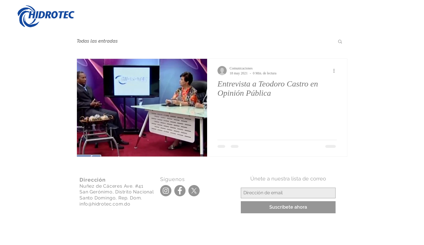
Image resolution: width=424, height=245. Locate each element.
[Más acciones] (335, 70)
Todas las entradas (97, 41)
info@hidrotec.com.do (105, 204)
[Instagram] (165, 190)
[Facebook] (180, 190)
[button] (340, 42)
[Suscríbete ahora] (288, 207)
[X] (194, 190)
